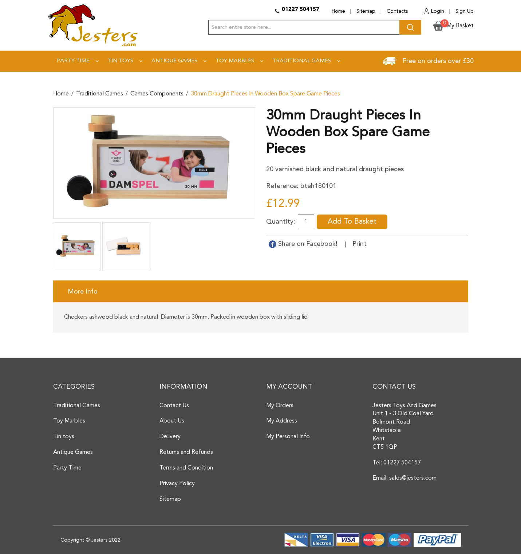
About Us (171, 421)
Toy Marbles (69, 421)
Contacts (397, 11)
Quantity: (280, 222)
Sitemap (365, 11)
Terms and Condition (186, 468)
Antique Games (73, 452)
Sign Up (464, 11)
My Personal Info (288, 437)
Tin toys (63, 437)
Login (437, 11)
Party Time (67, 468)
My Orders (279, 406)
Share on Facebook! (304, 244)
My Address (281, 421)
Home (338, 11)
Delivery (170, 437)
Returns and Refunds (186, 452)
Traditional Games (99, 94)
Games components (156, 94)
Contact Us (174, 406)
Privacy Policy (177, 484)
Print (359, 244)
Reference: (282, 186)
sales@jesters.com (413, 478)
